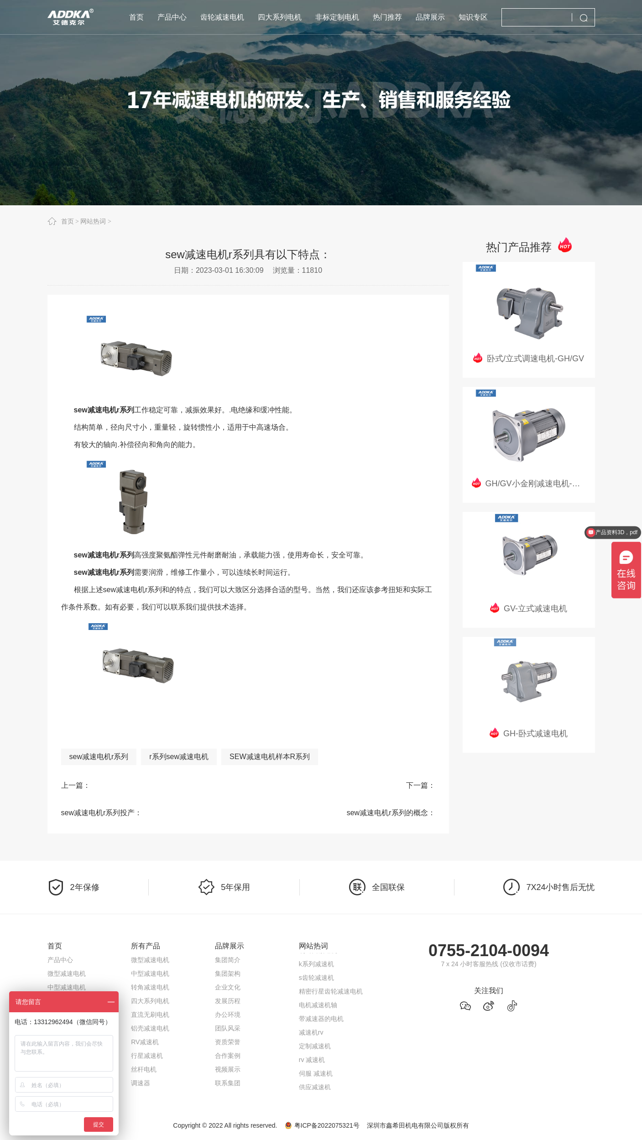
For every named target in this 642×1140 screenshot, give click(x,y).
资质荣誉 (227, 1042)
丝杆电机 (144, 1069)
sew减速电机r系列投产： (101, 813)
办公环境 (227, 1014)
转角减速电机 (150, 987)
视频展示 (227, 1069)
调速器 (140, 1083)
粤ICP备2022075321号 (327, 1125)
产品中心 (60, 959)
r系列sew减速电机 (179, 756)
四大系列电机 (150, 1001)
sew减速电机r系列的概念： (391, 813)
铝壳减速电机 (150, 1028)
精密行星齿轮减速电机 (331, 993)
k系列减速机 (316, 965)
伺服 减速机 (316, 1075)
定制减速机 (315, 1048)
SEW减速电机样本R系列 (270, 756)
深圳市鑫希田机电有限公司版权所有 (418, 1125)
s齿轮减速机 (316, 979)
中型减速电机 (66, 987)
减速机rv (311, 1034)
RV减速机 (145, 1042)
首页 (67, 221)
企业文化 (227, 987)
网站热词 (93, 221)
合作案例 (227, 1055)
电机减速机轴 (318, 1006)
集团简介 (227, 959)
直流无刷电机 (150, 1014)
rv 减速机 (312, 1061)
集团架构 (227, 973)
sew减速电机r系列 (99, 756)
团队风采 (227, 1028)
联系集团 (227, 1083)
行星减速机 (147, 1055)
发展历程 (227, 1001)
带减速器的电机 (321, 1020)
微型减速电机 (66, 973)
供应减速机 (315, 1089)
